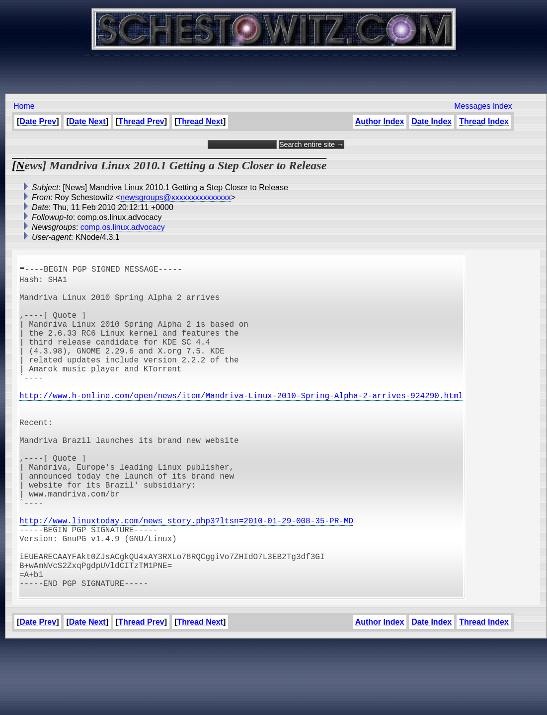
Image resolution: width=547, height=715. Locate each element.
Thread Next (200, 121)
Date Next (87, 121)
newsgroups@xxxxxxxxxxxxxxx (175, 197)
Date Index (431, 121)
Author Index (379, 121)
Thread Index (484, 121)
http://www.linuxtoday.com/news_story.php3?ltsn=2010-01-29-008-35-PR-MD (186, 576)
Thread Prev (141, 121)
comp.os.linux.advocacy (122, 227)
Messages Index (483, 106)
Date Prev (37, 121)
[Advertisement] (273, 69)
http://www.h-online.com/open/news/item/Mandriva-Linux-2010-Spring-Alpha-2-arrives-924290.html (241, 423)
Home (24, 106)
